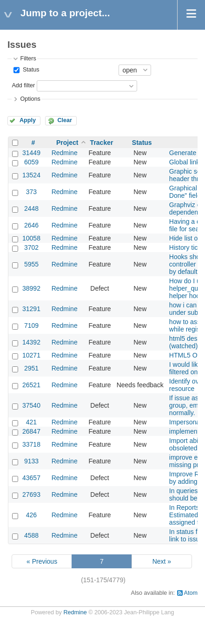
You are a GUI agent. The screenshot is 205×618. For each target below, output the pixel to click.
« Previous (41, 561)
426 (31, 515)
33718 (31, 444)
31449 (31, 152)
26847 (31, 431)
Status (30, 69)
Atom (191, 593)
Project (67, 142)
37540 (31, 405)
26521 (31, 385)
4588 (31, 535)
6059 (31, 162)
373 (31, 191)
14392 (31, 342)
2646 (31, 225)
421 (31, 422)
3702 (31, 247)
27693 (31, 494)
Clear (64, 120)
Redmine (65, 152)
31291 (31, 308)
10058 (31, 238)
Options (30, 99)
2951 (31, 368)
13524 (31, 175)
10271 (31, 355)
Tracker (101, 142)
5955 (31, 264)
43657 (31, 477)
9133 (31, 461)
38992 (31, 288)
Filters (28, 58)
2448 (31, 208)
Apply (28, 120)
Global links (186, 162)
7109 (31, 325)
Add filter (23, 85)
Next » (161, 561)
